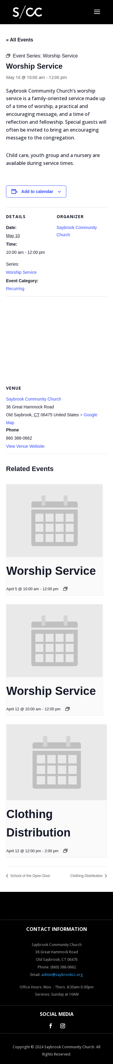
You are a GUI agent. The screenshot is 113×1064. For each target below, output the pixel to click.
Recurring (15, 288)
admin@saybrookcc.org (62, 974)
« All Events (19, 39)
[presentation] (54, 520)
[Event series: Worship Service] (65, 589)
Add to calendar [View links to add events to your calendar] (37, 191)
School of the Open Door (29, 876)
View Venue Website (25, 446)
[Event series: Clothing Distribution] (65, 851)
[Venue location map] (56, 339)
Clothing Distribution (87, 876)
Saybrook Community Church (33, 399)
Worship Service (21, 272)
